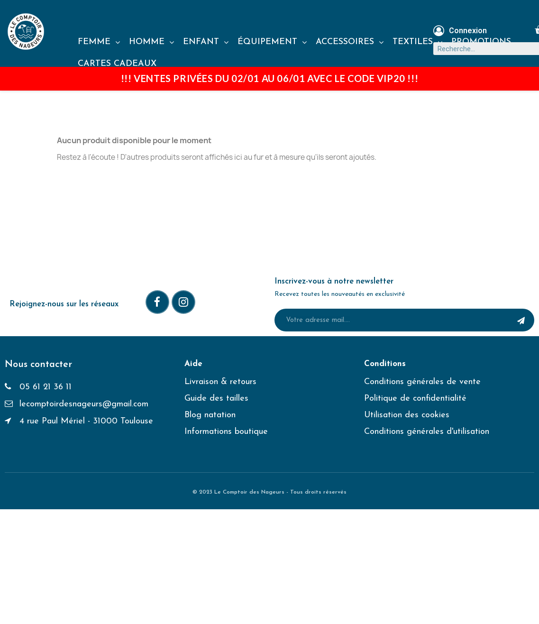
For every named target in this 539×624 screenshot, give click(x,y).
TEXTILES (417, 42)
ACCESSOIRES (350, 42)
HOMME (151, 42)
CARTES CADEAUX (117, 63)
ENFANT (205, 42)
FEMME (99, 42)
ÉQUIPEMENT (272, 42)
